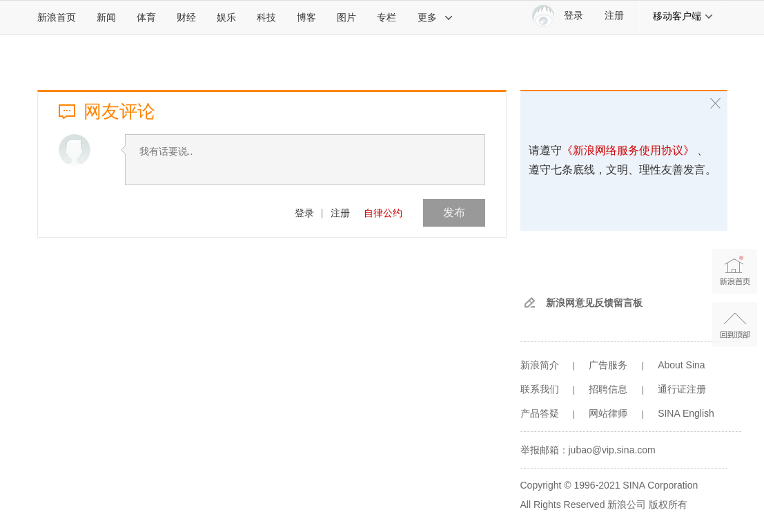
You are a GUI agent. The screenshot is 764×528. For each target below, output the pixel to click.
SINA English (686, 413)
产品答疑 (539, 413)
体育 (146, 17)
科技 (266, 17)
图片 (346, 17)
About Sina (681, 364)
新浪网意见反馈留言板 (594, 302)
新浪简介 (539, 364)
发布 (454, 212)
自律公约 (383, 212)
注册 (614, 15)
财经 (186, 17)
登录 (304, 212)
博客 (306, 17)
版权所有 (668, 504)
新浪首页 (56, 17)
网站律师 (608, 413)
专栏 (386, 17)
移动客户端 (683, 15)
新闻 (106, 17)
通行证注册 (682, 389)
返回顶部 (734, 324)
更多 (435, 17)
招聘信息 (608, 389)
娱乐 (226, 17)
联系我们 (539, 389)
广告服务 (608, 364)
